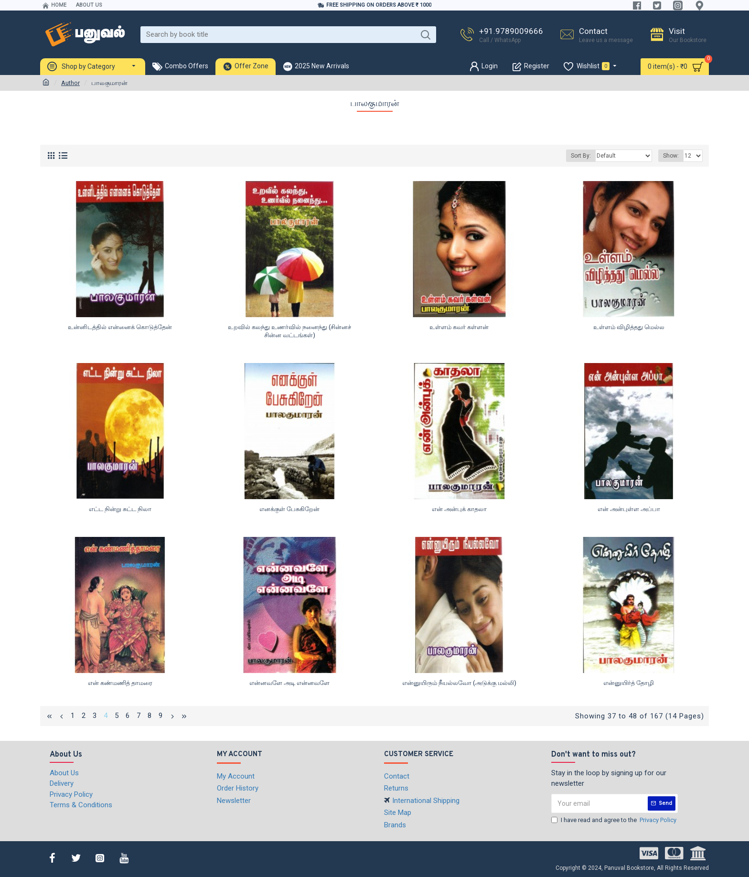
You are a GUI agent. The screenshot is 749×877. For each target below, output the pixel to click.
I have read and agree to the (614, 820)
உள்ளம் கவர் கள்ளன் (459, 327)
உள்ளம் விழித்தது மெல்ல (628, 327)
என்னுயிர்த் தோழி (628, 682)
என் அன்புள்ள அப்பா (629, 509)
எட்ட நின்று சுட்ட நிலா (120, 509)
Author (70, 82)
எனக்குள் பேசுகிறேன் (289, 509)
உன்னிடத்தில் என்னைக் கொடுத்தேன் (120, 327)
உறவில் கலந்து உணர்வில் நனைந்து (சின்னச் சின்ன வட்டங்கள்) (289, 331)
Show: (671, 155)
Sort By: (581, 155)
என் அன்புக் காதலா (459, 509)
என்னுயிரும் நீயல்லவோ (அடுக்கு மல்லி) (459, 682)
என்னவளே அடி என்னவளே (289, 682)
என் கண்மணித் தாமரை (120, 682)
